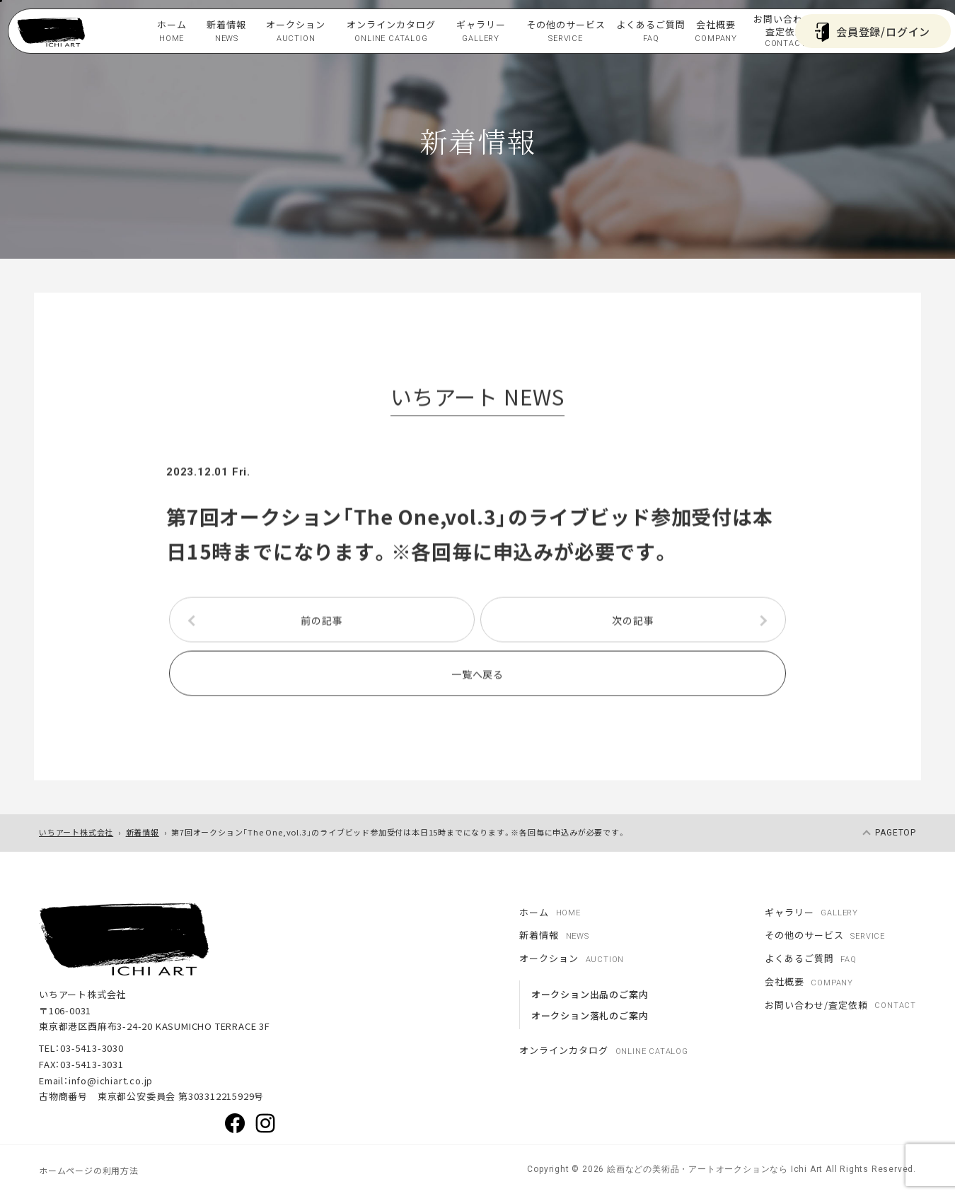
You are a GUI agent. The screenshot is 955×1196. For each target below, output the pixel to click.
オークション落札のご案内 (590, 1015)
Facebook (235, 1123)
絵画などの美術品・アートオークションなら (696, 1169)
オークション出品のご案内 (590, 994)
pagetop (895, 833)
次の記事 (633, 623)
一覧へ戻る (477, 676)
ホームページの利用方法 (89, 1170)
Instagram (265, 1123)
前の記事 (321, 623)
